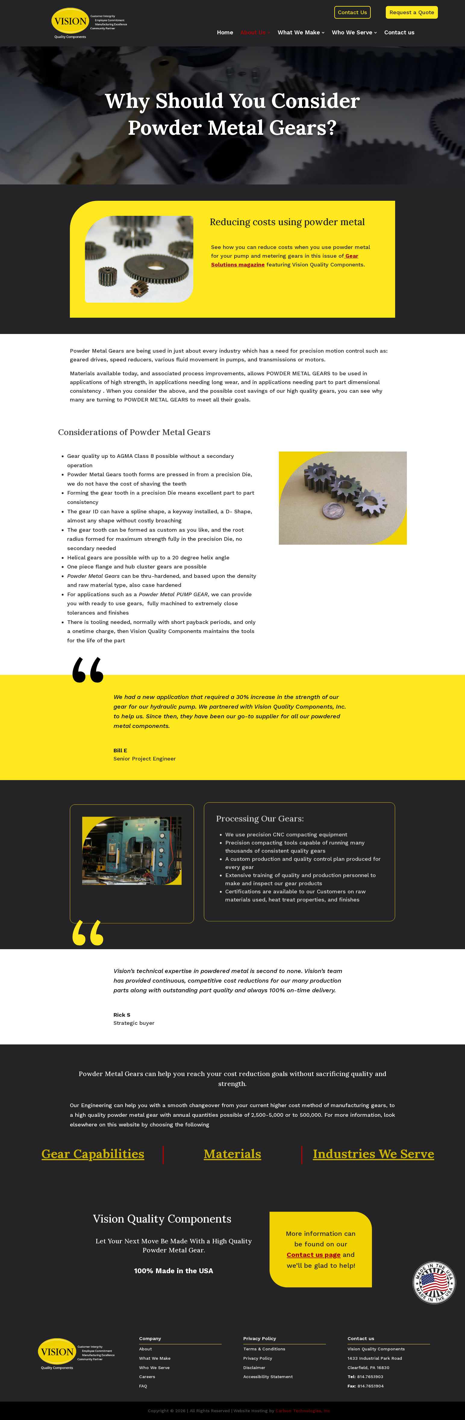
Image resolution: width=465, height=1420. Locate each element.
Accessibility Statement (268, 1376)
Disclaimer (254, 1367)
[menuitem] (225, 32)
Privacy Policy (259, 1338)
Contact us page (314, 1254)
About (145, 1348)
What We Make (154, 1358)
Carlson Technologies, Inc (303, 1410)
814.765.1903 (370, 1376)
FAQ (143, 1386)
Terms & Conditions (264, 1348)
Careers (147, 1376)
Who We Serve (154, 1367)
